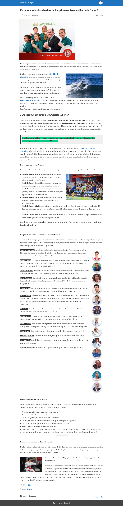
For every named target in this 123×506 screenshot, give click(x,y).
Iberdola (29, 489)
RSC (29, 485)
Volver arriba (99, 497)
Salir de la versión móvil (61, 503)
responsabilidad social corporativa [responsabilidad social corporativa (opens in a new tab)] (32, 100)
